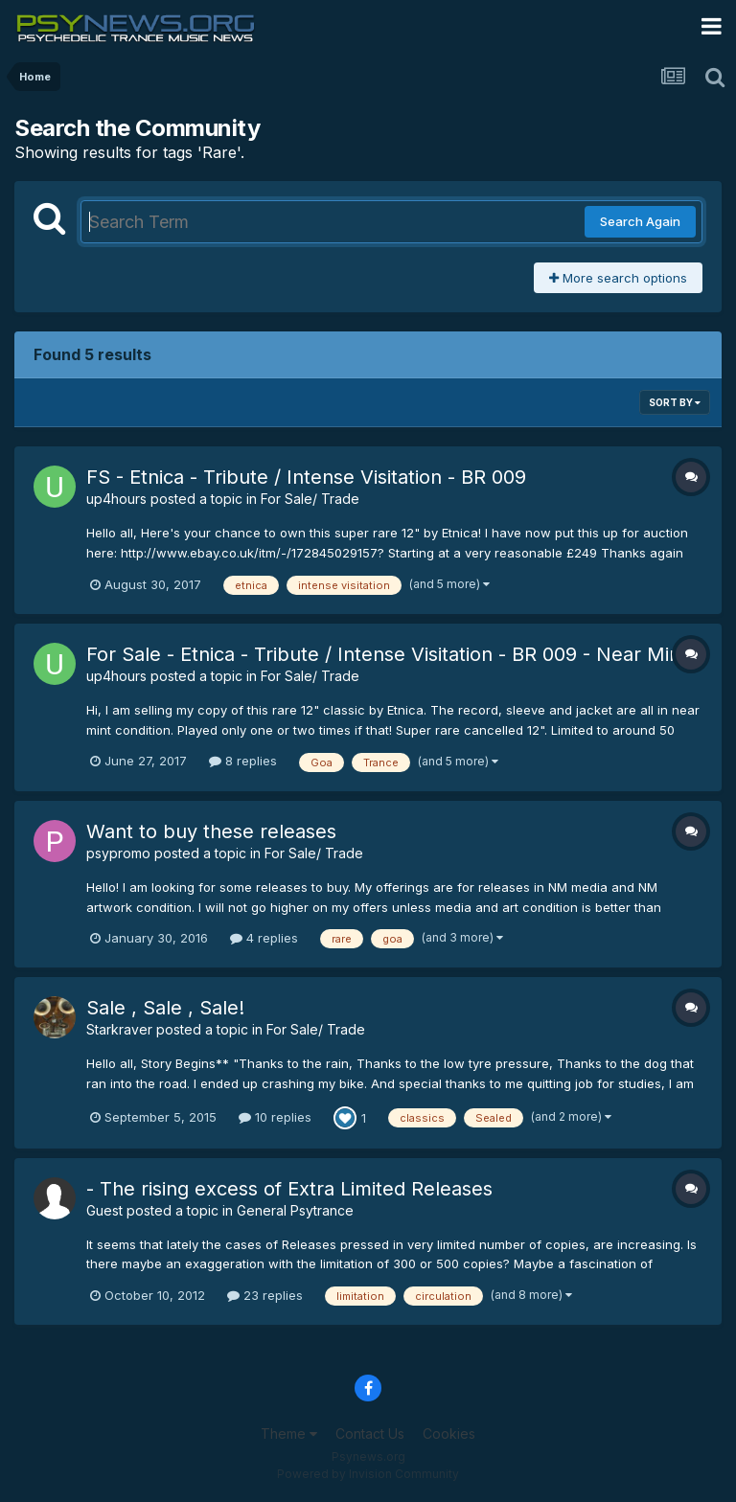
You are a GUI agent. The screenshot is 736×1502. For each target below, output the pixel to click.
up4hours (116, 498)
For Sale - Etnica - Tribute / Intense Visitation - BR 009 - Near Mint (386, 654)
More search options (618, 277)
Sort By (675, 402)
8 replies (243, 760)
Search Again (640, 221)
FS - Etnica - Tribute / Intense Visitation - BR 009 (306, 477)
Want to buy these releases (211, 831)
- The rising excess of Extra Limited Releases (289, 1188)
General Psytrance (295, 1210)
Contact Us (369, 1433)
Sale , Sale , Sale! (165, 1007)
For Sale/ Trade (310, 498)
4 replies (264, 937)
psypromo (118, 853)
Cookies (449, 1433)
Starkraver (119, 1029)
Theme (289, 1433)
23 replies (265, 1295)
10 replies (275, 1117)
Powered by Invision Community (368, 1474)
